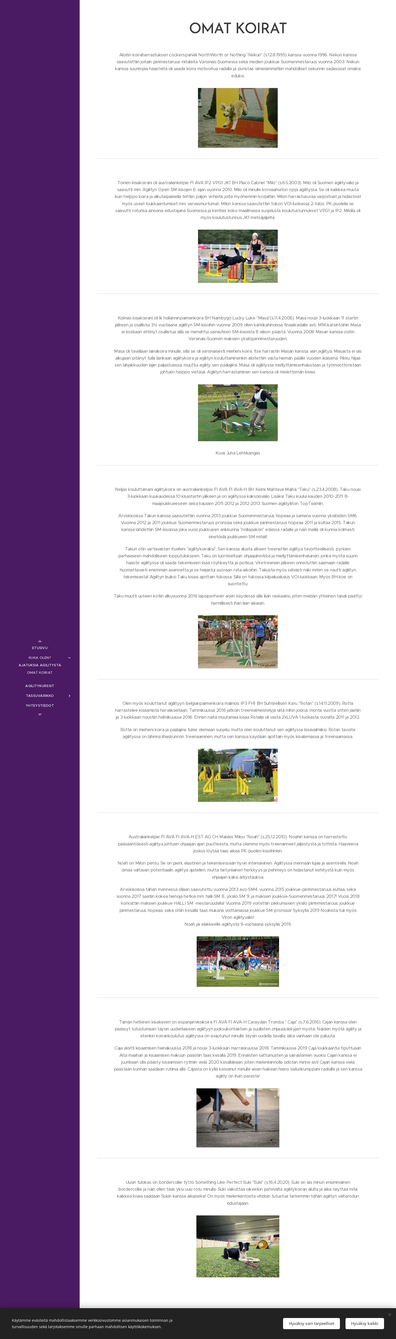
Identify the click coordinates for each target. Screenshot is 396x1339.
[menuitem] (40, 648)
